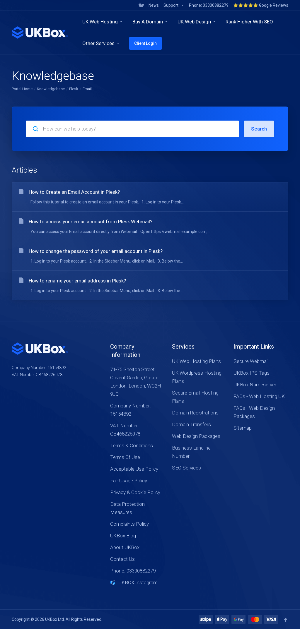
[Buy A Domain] (150, 21)
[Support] (174, 5)
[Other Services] (101, 43)
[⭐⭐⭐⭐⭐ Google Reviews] (259, 5)
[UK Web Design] (197, 21)
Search (259, 129)
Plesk (73, 89)
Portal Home (22, 89)
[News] (153, 5)
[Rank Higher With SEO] (249, 21)
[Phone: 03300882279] (209, 5)
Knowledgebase (51, 89)
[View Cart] (141, 5)
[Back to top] (285, 619)
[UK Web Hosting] (103, 21)
